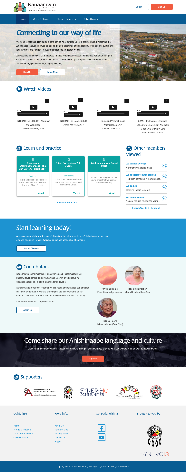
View (41, 193)
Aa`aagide (131, 186)
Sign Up (162, 6)
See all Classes (31, 248)
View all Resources (67, 202)
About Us (27, 310)
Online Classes (90, 19)
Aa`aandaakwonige (136, 163)
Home (23, 19)
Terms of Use (61, 429)
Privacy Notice (62, 433)
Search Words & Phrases (146, 208)
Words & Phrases (41, 19)
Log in (139, 6)
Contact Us (60, 437)
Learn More (52, 72)
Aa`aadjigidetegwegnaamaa (141, 174)
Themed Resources (66, 19)
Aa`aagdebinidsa (135, 197)
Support (58, 441)
